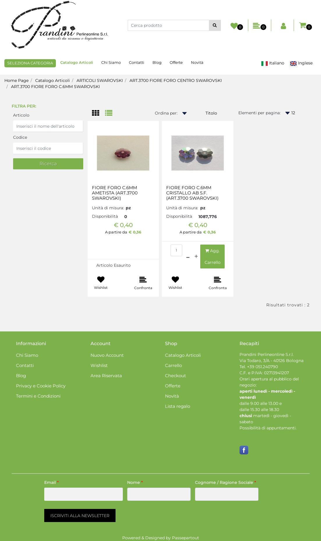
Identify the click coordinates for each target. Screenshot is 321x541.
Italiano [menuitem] (272, 63)
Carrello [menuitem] (173, 365)
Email (51, 482)
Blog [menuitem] (157, 62)
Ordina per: (166, 113)
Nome (135, 482)
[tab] (98, 114)
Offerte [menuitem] (176, 62)
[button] (215, 25)
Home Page (16, 80)
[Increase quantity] (196, 256)
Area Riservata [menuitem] (106, 375)
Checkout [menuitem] (175, 375)
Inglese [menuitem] (301, 63)
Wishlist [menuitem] (99, 365)
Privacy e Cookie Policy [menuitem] (40, 386)
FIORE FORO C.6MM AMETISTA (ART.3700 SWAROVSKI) (115, 193)
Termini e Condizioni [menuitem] (38, 396)
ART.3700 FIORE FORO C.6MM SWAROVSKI (55, 86)
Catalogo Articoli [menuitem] (76, 62)
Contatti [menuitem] (136, 62)
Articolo (21, 115)
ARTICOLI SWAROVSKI (100, 80)
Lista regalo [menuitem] (177, 406)
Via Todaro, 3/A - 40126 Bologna (272, 360)
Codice (20, 137)
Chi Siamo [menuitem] (111, 62)
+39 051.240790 (262, 366)
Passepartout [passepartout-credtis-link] (185, 537)
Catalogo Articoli (52, 80)
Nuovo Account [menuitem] (107, 355)
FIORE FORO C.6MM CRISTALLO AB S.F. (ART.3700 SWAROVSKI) (192, 193)
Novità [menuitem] (197, 62)
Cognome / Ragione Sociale (225, 482)
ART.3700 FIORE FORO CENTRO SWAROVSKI (176, 80)
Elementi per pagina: (259, 112)
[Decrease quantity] (188, 256)
